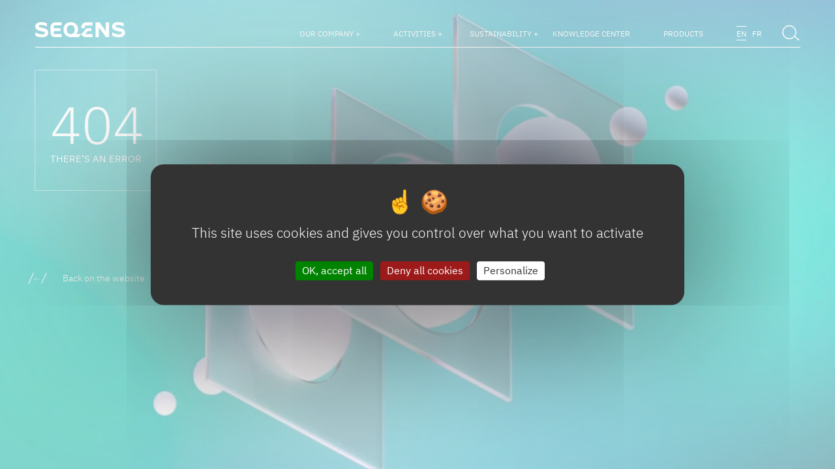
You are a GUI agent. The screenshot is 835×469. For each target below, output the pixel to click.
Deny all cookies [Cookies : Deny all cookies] (425, 270)
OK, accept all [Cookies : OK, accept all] (334, 270)
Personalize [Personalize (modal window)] (510, 270)
